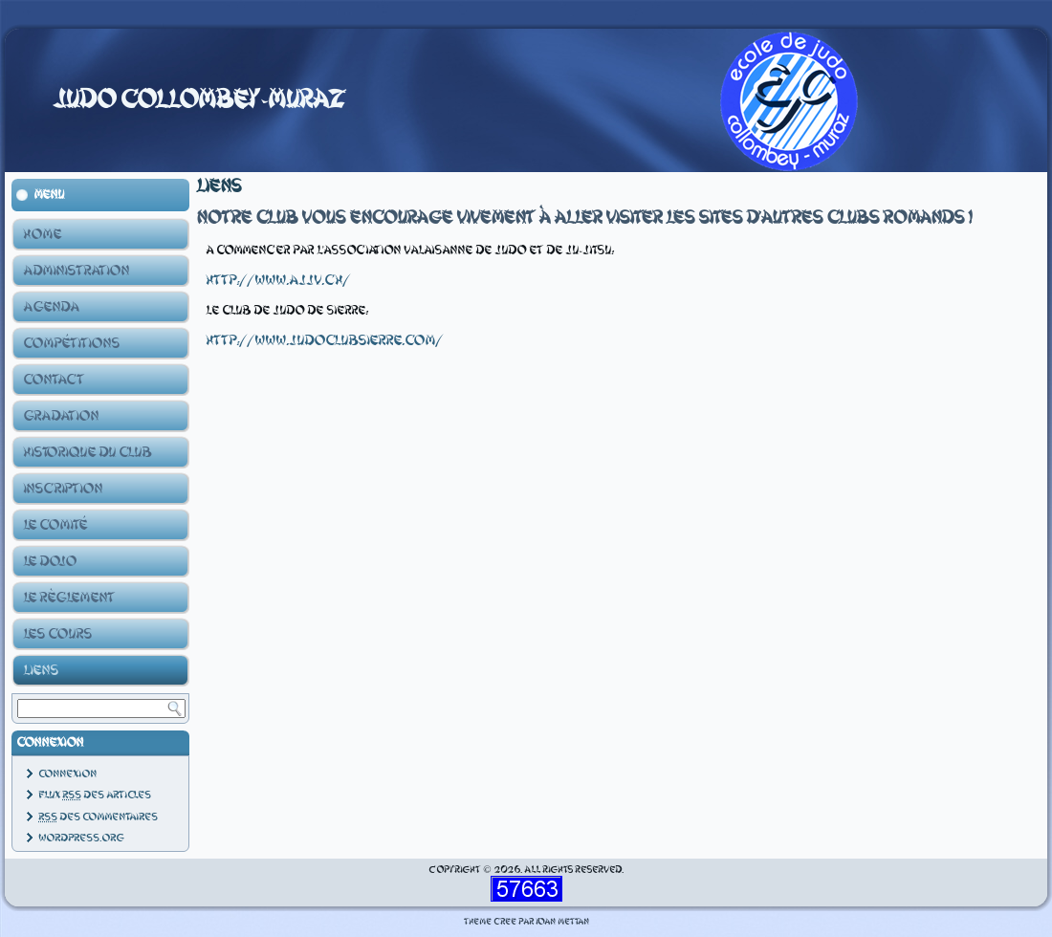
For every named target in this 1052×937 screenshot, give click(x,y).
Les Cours (57, 633)
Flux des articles (94, 795)
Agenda (51, 306)
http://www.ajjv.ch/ (278, 280)
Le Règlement (69, 597)
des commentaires (98, 817)
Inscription (62, 488)
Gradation (61, 415)
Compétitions (71, 343)
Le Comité (55, 524)
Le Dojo (50, 561)
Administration (76, 270)
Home (42, 234)
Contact (53, 379)
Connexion (67, 774)
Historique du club (87, 452)
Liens (40, 670)
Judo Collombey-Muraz (199, 99)
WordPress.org (80, 838)
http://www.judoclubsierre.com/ (324, 340)
